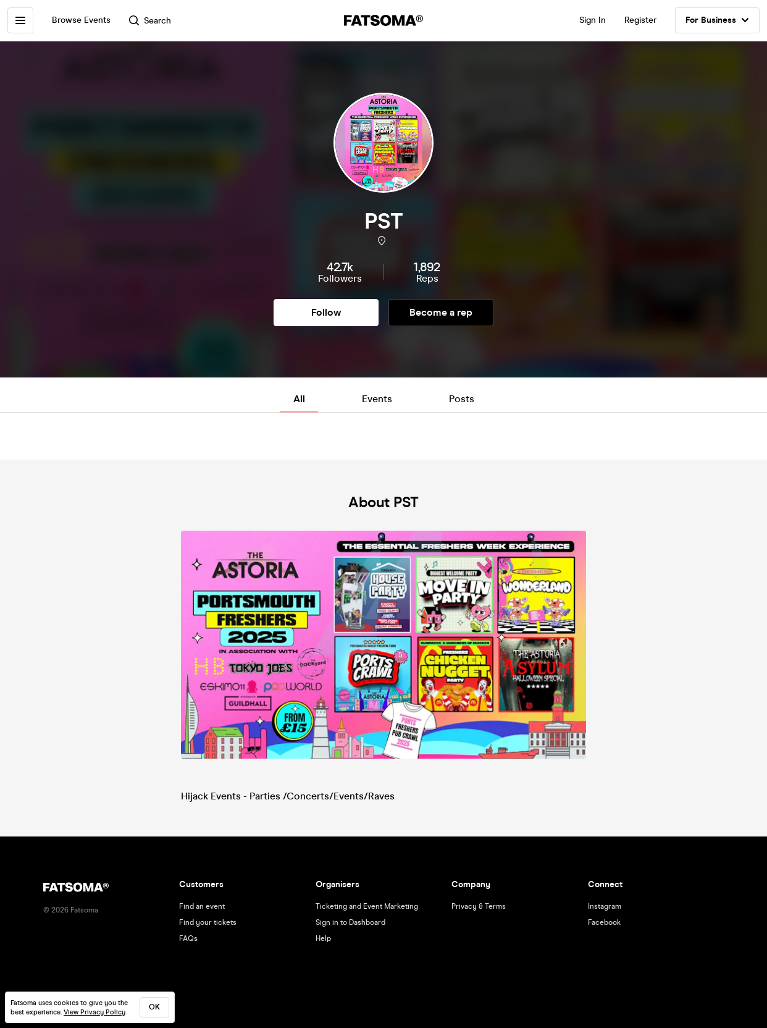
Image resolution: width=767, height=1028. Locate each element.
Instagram (604, 906)
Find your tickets (208, 922)
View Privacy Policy (94, 1012)
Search (150, 20)
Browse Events (81, 20)
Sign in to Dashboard (350, 922)
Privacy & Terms (478, 906)
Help (323, 938)
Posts (461, 399)
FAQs (188, 938)
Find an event (202, 906)
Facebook (604, 922)
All (299, 399)
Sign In (592, 20)
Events (377, 399)
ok (154, 1007)
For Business (717, 20)
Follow (326, 312)
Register (640, 20)
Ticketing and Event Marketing (367, 906)
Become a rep (440, 312)
